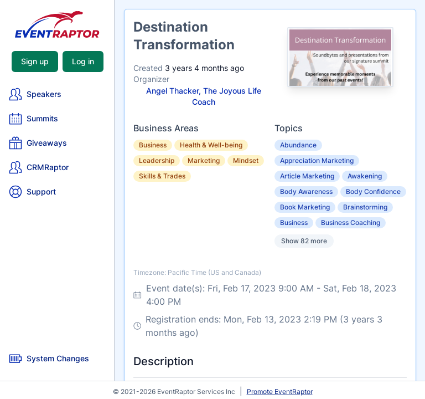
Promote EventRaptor (280, 391)
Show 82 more (304, 241)
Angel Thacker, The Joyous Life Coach (203, 96)
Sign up (35, 61)
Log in (83, 61)
